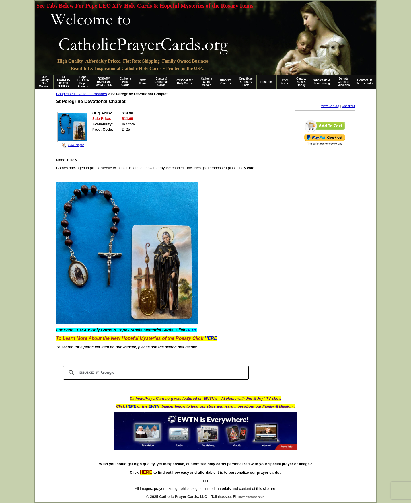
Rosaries (266, 81)
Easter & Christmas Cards (161, 82)
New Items (142, 82)
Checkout (348, 106)
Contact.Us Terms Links (365, 82)
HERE (131, 406)
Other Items (284, 82)
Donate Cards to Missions (344, 82)
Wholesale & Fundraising (321, 82)
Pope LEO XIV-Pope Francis (83, 81)
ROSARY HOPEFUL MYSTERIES (104, 82)
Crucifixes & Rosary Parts (246, 82)
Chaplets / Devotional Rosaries (81, 94)
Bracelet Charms (225, 82)
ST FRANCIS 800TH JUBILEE (63, 81)
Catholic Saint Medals (206, 82)
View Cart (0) (330, 106)
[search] (155, 372)
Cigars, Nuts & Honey (301, 82)
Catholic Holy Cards (125, 82)
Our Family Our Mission (44, 81)
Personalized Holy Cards (184, 82)
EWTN (154, 406)
